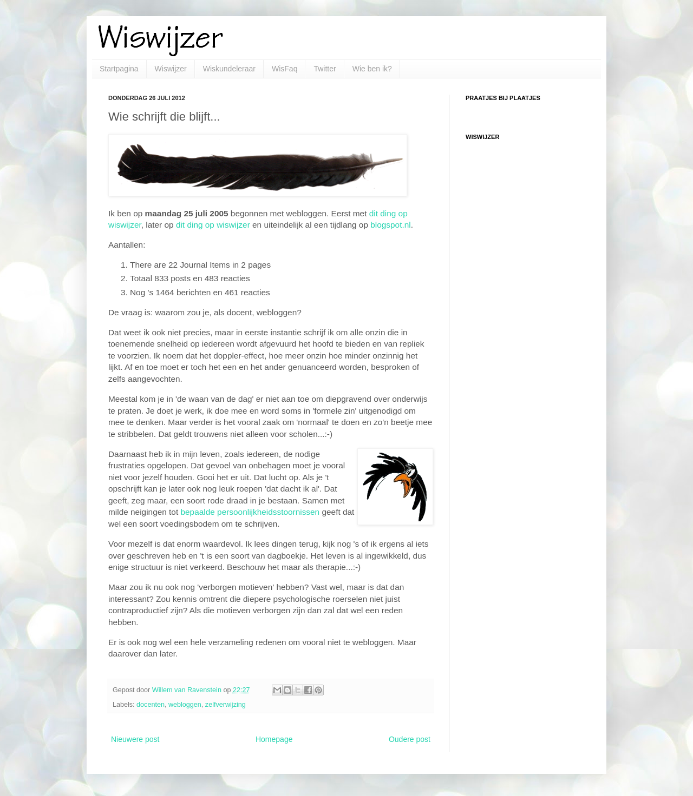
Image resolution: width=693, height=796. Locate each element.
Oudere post (409, 739)
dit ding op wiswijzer (213, 224)
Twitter (324, 68)
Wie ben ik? (372, 68)
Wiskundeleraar (229, 68)
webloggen (184, 704)
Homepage (274, 739)
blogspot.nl (390, 224)
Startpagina (119, 68)
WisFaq (284, 68)
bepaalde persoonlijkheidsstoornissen (249, 511)
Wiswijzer (171, 68)
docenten (150, 704)
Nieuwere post (135, 739)
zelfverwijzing (225, 704)
